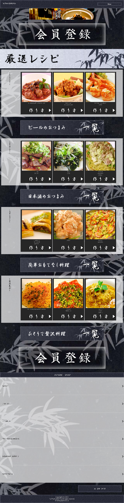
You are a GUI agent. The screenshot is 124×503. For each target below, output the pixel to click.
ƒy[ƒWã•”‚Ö (99, 489)
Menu (109, 4)
